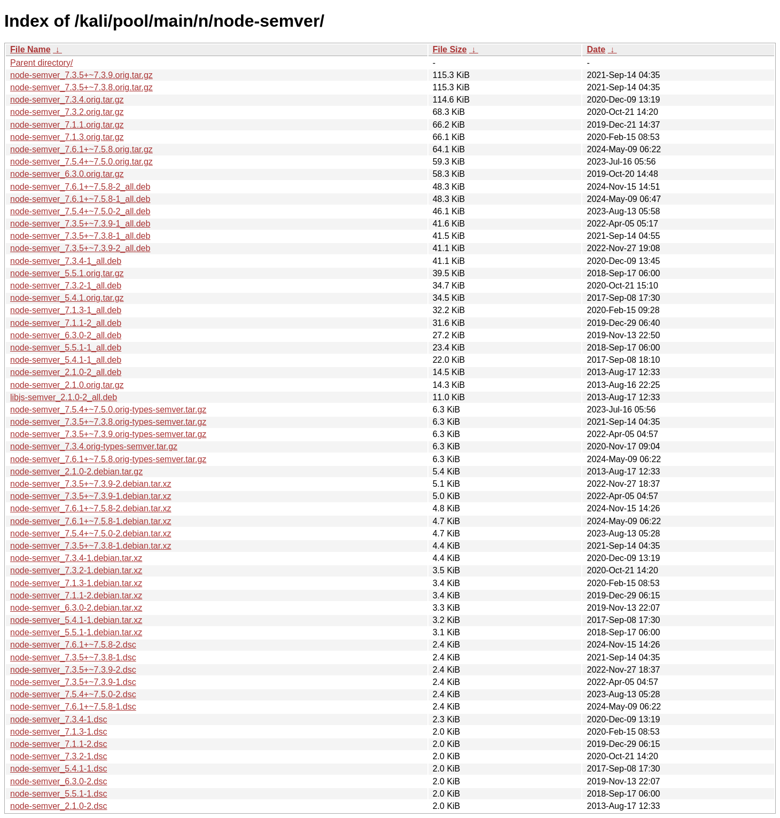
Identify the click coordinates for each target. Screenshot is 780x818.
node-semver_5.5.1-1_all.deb (65, 347)
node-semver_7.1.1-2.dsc (58, 744)
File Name (30, 49)
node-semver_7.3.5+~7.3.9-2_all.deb (80, 248)
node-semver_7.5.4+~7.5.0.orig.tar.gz (81, 161)
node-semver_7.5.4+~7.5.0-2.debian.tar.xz (90, 533)
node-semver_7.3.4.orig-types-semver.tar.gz (93, 446)
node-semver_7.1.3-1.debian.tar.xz (76, 583)
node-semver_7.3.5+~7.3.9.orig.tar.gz (81, 75)
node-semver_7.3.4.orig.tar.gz (67, 99)
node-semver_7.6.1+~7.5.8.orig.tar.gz (81, 149)
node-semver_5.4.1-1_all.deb (65, 359)
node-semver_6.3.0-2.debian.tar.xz (76, 607)
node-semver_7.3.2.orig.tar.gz (67, 111)
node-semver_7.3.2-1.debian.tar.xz (76, 570)
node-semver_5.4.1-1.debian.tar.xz (76, 620)
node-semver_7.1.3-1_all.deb (65, 310)
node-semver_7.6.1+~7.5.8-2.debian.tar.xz (90, 508)
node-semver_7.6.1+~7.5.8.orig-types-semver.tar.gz (108, 459)
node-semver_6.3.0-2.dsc (58, 781)
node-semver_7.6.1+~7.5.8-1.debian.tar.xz (90, 521)
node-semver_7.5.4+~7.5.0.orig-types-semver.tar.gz (108, 409)
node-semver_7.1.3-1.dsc (58, 731)
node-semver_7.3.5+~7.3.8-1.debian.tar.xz (90, 545)
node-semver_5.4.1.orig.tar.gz (67, 297)
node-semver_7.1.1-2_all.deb (65, 323)
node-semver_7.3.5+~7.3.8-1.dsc (73, 657)
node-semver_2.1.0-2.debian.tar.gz (76, 471)
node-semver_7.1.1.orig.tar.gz (67, 124)
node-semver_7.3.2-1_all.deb (65, 285)
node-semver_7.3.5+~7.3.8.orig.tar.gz (81, 87)
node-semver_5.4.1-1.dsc (58, 768)
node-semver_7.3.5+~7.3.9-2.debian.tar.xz (90, 483)
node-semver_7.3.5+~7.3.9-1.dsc (73, 682)
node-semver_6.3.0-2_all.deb (65, 335)
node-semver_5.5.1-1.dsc (58, 793)
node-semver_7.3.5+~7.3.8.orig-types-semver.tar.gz (108, 421)
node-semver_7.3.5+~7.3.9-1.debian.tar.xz (90, 496)
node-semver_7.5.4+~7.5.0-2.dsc (73, 694)
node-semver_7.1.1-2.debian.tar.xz (76, 595)
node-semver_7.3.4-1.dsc (58, 719)
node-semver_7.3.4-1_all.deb (65, 261)
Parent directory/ (41, 62)
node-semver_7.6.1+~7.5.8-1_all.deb (80, 199)
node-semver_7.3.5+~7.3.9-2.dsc (73, 669)
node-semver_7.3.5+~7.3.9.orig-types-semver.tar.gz (108, 434)
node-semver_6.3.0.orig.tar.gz (67, 173)
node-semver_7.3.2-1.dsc (58, 756)
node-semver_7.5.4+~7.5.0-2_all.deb (80, 211)
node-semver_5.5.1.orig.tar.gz (67, 273)
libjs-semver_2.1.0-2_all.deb (63, 397)
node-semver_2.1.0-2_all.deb (65, 372)
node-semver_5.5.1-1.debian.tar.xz (76, 632)
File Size (450, 49)
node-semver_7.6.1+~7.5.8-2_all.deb (80, 186)
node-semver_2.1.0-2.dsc (58, 806)
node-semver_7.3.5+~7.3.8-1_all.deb (80, 235)
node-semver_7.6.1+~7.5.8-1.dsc (73, 706)
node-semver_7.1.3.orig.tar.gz (67, 137)
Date (596, 49)
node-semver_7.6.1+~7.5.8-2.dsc (73, 644)
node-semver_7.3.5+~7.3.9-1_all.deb (80, 223)
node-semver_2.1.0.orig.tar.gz (67, 384)
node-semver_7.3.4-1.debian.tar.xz (76, 558)
